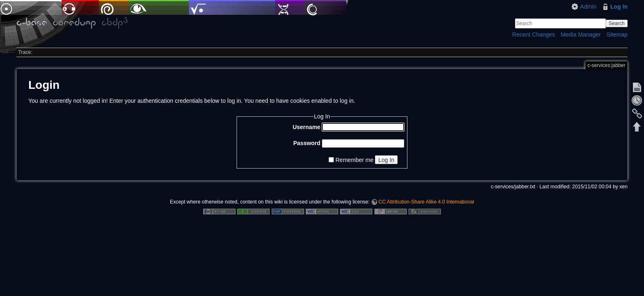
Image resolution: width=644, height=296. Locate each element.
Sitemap (617, 34)
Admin (588, 6)
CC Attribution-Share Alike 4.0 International (426, 202)
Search (617, 23)
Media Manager (580, 34)
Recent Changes (533, 34)
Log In (619, 6)
